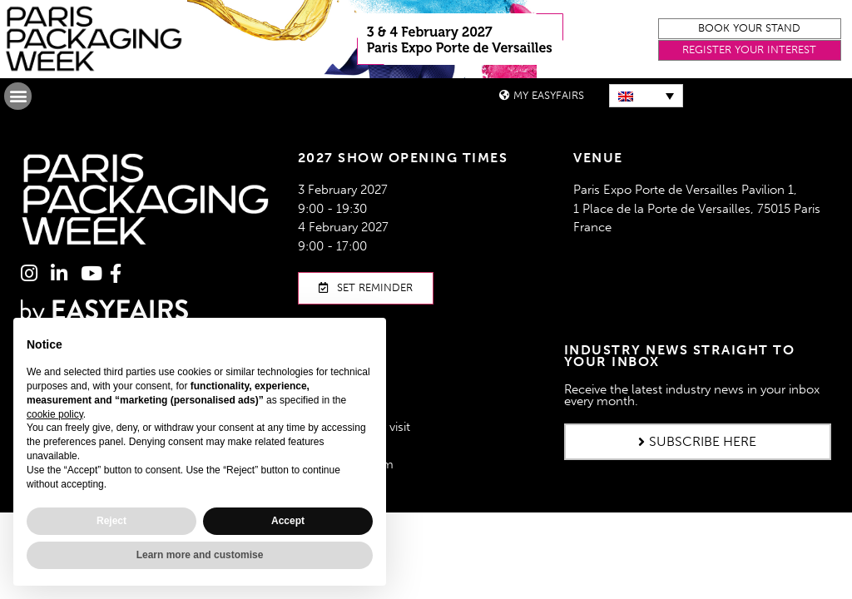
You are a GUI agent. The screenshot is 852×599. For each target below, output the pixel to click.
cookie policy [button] (55, 414)
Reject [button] (111, 521)
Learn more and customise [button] (200, 555)
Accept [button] (288, 521)
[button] (749, 28)
